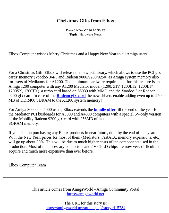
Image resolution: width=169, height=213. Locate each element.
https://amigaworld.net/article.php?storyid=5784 (85, 208)
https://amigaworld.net (85, 194)
